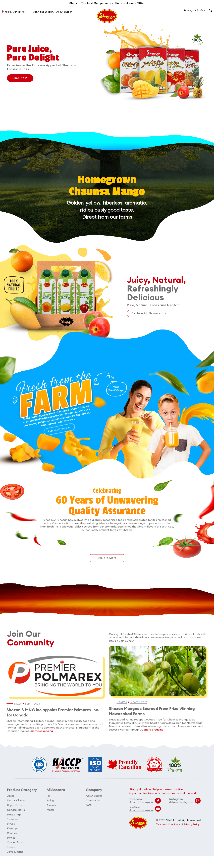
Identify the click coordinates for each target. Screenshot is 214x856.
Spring (50, 800)
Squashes (12, 818)
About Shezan (64, 11)
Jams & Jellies (15, 850)
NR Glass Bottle (16, 809)
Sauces (11, 845)
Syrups (11, 823)
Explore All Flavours (146, 313)
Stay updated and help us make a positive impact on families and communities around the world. (163, 791)
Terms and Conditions (168, 824)
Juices (10, 795)
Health (122, 702)
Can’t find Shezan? (43, 11)
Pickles (11, 836)
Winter (50, 809)
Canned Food (15, 841)
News (18, 703)
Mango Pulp (14, 813)
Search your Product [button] (197, 10)
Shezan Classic (16, 800)
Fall (48, 795)
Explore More (107, 558)
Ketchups (12, 827)
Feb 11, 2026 (32, 703)
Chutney (12, 832)
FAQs (89, 804)
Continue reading (42, 731)
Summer (51, 804)
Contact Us (93, 800)
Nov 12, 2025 (139, 702)
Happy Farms (14, 804)
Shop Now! (20, 78)
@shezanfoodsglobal (141, 802)
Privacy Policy (192, 824)
